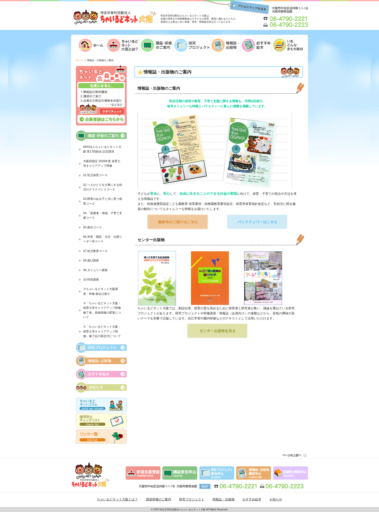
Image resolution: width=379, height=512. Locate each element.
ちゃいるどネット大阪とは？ (117, 499)
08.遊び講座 (91, 260)
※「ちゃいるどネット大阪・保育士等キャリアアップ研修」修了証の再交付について (102, 331)
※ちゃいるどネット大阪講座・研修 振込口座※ (100, 291)
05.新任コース (92, 227)
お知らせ (276, 499)
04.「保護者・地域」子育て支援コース (102, 215)
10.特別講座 (91, 279)
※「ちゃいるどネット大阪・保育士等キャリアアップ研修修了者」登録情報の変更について (102, 310)
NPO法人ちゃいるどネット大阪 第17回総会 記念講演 (102, 149)
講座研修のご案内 (158, 499)
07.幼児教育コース (95, 251)
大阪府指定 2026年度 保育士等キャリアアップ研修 (101, 163)
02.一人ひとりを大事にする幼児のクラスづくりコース (102, 187)
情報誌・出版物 (223, 499)
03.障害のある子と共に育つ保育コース (102, 201)
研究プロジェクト (191, 499)
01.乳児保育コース (95, 175)
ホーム (79, 60)
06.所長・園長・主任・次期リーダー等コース (102, 239)
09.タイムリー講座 (95, 270)
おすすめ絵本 (251, 499)
